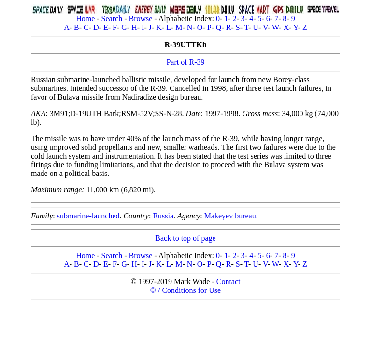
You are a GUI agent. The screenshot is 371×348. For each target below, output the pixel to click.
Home (85, 18)
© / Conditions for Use (185, 290)
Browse (140, 18)
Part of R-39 (185, 62)
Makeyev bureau (230, 216)
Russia (163, 216)
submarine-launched (88, 216)
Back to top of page (185, 238)
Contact (228, 281)
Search (112, 18)
